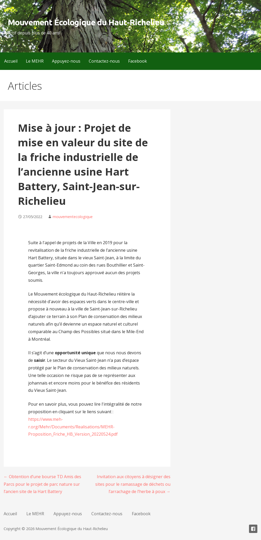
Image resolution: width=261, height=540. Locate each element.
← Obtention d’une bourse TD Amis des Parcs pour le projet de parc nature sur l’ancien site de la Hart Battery (42, 484)
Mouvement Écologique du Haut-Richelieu (86, 22)
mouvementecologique (73, 216)
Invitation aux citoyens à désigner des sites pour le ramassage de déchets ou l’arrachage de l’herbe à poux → (132, 484)
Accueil (10, 61)
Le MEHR (35, 61)
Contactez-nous (104, 61)
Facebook (137, 61)
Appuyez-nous (66, 61)
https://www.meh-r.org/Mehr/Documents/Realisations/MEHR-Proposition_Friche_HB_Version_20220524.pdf (73, 426)
